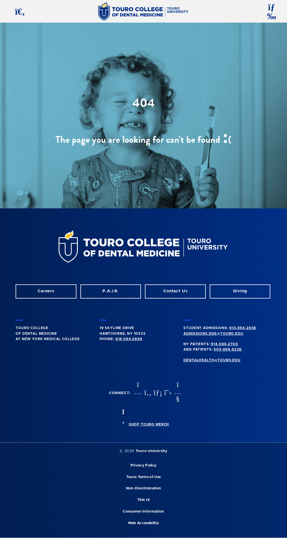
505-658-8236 (228, 349)
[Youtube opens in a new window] (177, 393)
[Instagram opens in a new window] (137, 393)
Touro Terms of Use (143, 477)
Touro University (152, 451)
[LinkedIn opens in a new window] (157, 393)
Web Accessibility (143, 523)
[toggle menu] (269, 11)
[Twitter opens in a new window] (167, 393)
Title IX (143, 500)
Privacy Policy (143, 465)
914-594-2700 (224, 344)
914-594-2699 (128, 339)
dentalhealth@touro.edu (211, 360)
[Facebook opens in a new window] (147, 393)
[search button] (17, 11)
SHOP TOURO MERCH (149, 424)
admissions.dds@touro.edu (213, 333)
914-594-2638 (242, 328)
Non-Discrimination (143, 488)
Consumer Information (143, 511)
